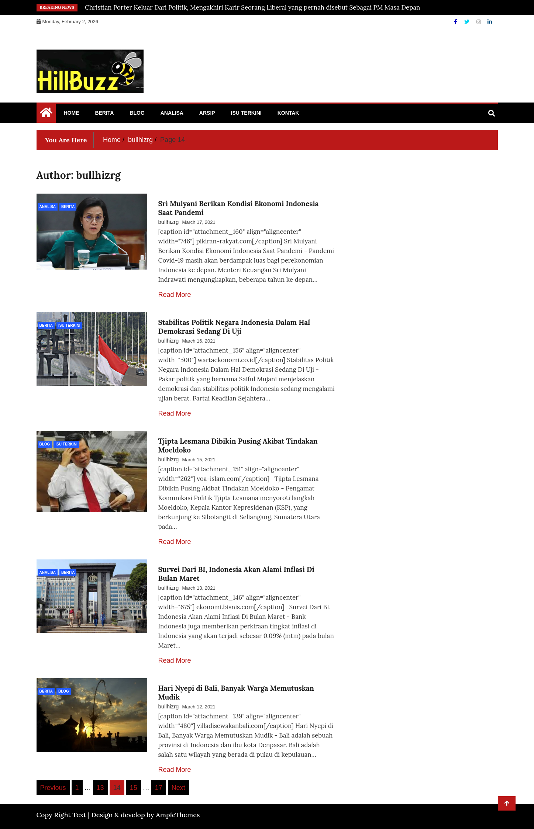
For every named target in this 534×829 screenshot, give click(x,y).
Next (178, 787)
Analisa (172, 113)
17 (158, 787)
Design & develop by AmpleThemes (145, 815)
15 (133, 787)
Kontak (288, 113)
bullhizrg (168, 222)
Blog (137, 113)
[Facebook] (456, 22)
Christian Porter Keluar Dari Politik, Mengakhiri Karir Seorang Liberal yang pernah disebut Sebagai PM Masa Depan (252, 7)
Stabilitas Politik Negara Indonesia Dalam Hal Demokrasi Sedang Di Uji (234, 327)
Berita (104, 113)
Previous (53, 787)
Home (71, 113)
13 (100, 787)
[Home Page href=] (46, 114)
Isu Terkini (246, 113)
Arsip (207, 113)
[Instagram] (479, 22)
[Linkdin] (490, 22)
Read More (174, 294)
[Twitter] (467, 22)
